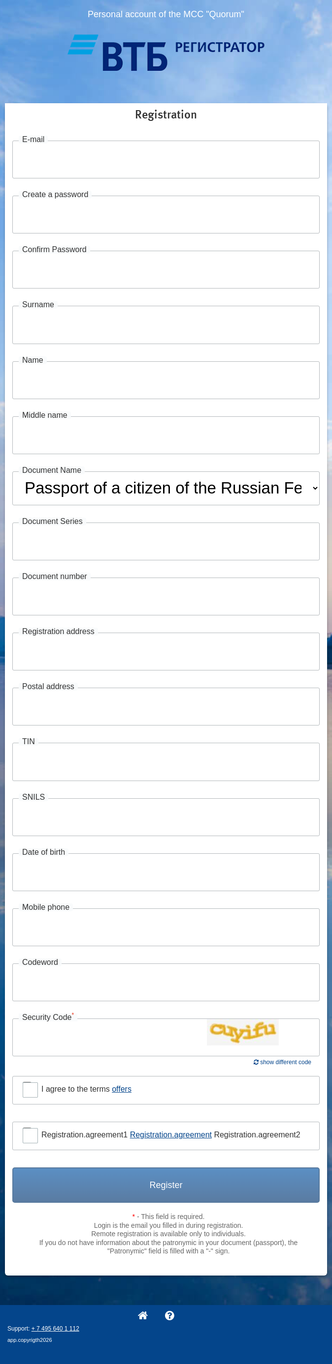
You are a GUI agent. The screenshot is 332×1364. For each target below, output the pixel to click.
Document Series (52, 521)
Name (32, 360)
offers (122, 1089)
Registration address (58, 632)
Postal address (48, 687)
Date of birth (43, 852)
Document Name (51, 470)
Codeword (40, 962)
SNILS (33, 797)
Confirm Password (54, 250)
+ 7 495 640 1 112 (55, 1328)
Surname (38, 305)
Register (165, 1185)
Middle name (44, 415)
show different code (282, 1062)
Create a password (55, 195)
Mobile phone (45, 907)
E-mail (33, 140)
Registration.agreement (171, 1135)
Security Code (48, 1017)
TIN (28, 742)
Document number (54, 576)
